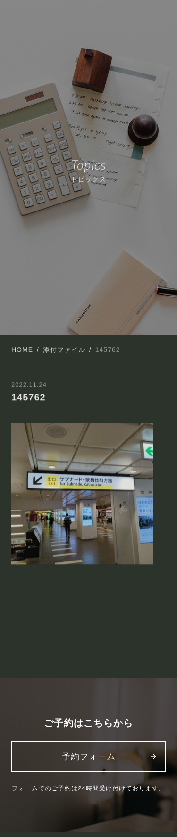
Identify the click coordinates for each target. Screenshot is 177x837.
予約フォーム (89, 756)
